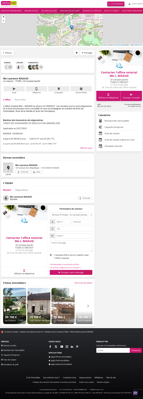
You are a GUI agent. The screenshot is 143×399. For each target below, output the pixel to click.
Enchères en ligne (49, 11)
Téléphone (36, 92)
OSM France (138, 45)
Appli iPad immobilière (59, 360)
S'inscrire (135, 350)
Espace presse (85, 377)
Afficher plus (86, 148)
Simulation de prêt (110, 146)
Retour (7, 52)
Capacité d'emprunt (110, 127)
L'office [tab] (7, 99)
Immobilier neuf (31, 11)
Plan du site (111, 377)
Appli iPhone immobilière (60, 357)
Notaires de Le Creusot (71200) (56, 332)
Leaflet (104, 45)
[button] (88, 306)
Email (14, 90)
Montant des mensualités (113, 121)
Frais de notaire (109, 133)
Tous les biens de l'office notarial (24, 252)
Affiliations (98, 377)
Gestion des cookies (86, 382)
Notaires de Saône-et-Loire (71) (31, 332)
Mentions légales (103, 382)
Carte (8, 167)
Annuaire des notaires (70, 11)
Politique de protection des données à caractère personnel (54, 382)
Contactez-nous (69, 377)
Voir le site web (24, 250)
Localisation (58, 90)
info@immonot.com (96, 389)
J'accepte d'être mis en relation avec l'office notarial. (71, 257)
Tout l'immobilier (33, 377)
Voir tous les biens (83, 282)
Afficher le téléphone (24, 272)
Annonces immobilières (11, 11)
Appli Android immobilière (60, 364)
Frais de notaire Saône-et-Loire (116, 140)
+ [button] (3, 17)
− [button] (3, 21)
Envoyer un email (131, 96)
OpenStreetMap (120, 45)
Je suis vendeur (115, 4)
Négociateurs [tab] (21, 190)
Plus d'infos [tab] (20, 99)
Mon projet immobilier (132, 11)
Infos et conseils (111, 11)
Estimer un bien (8, 345)
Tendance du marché (92, 11)
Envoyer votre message (71, 272)
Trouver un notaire (12, 332)
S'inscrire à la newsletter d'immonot (111, 345)
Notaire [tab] (7, 190)
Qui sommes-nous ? (51, 377)
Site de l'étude (81, 90)
